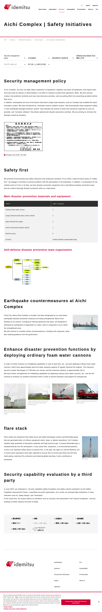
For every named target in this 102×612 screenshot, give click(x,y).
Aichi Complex (39, 40)
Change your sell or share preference (15, 610)
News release (42, 9)
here (16, 598)
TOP (5, 40)
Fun (80, 562)
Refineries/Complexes (25, 40)
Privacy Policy (8, 608)
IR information (83, 574)
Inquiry (88, 5)
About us (82, 580)
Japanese (95, 5)
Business (12, 40)
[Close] (99, 603)
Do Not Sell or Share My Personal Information (75, 603)
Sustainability (83, 568)
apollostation (58, 562)
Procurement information (61, 574)
